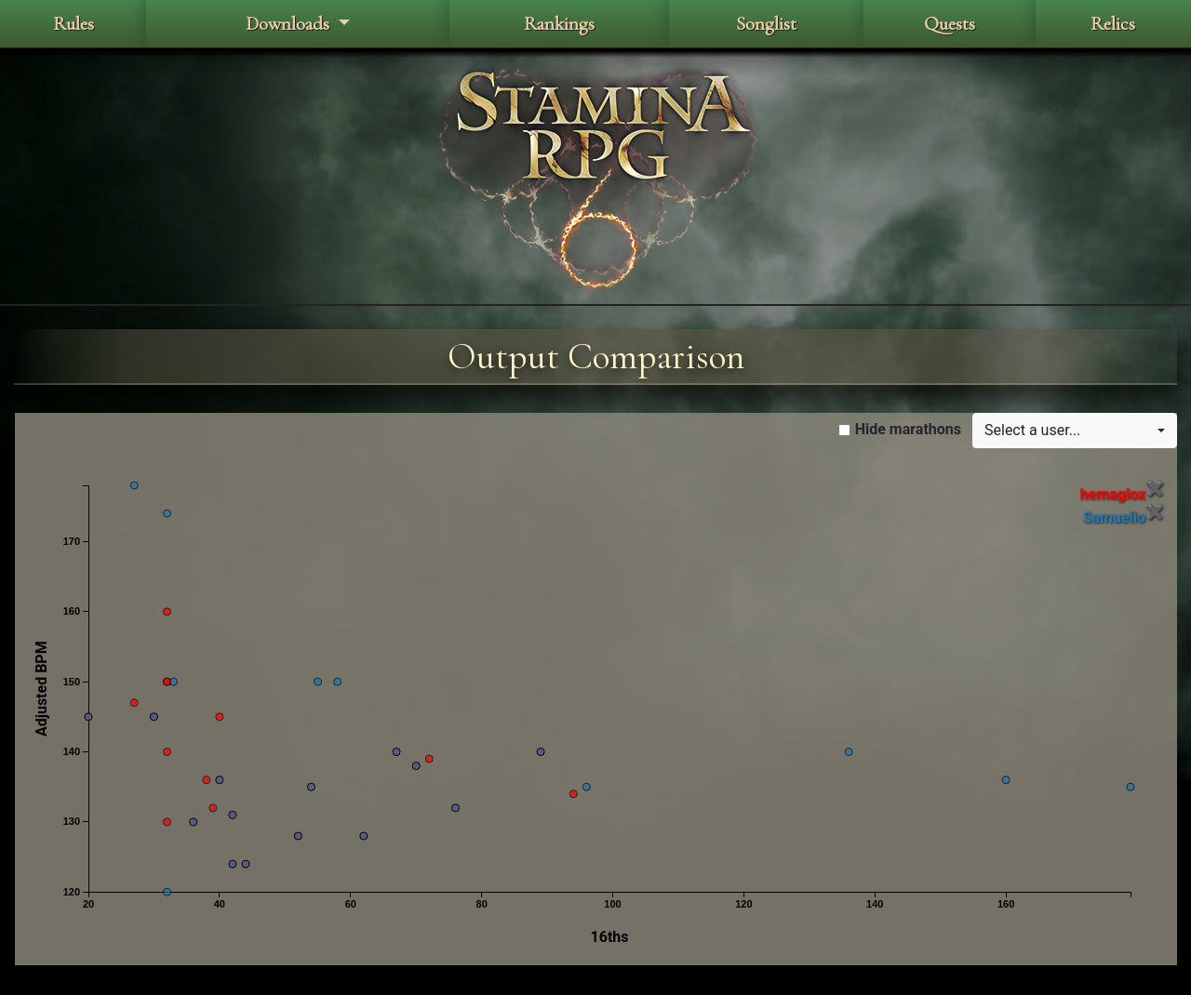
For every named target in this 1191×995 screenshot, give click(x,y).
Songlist (766, 23)
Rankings (559, 23)
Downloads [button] (290, 23)
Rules (73, 23)
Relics (1113, 23)
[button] (1074, 430)
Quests (949, 23)
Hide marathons (908, 429)
